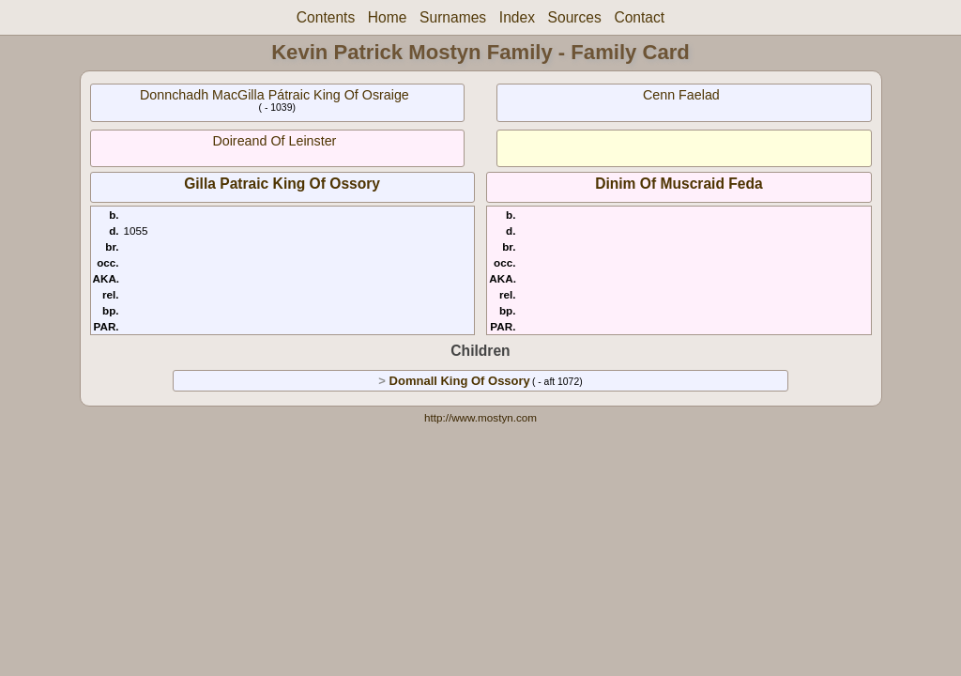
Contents (326, 17)
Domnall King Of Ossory (459, 381)
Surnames (452, 17)
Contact (639, 17)
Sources (575, 17)
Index (517, 17)
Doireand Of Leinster (274, 140)
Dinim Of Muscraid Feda (679, 184)
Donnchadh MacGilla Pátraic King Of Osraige (274, 94)
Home (387, 17)
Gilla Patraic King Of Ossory (282, 184)
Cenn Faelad (681, 94)
